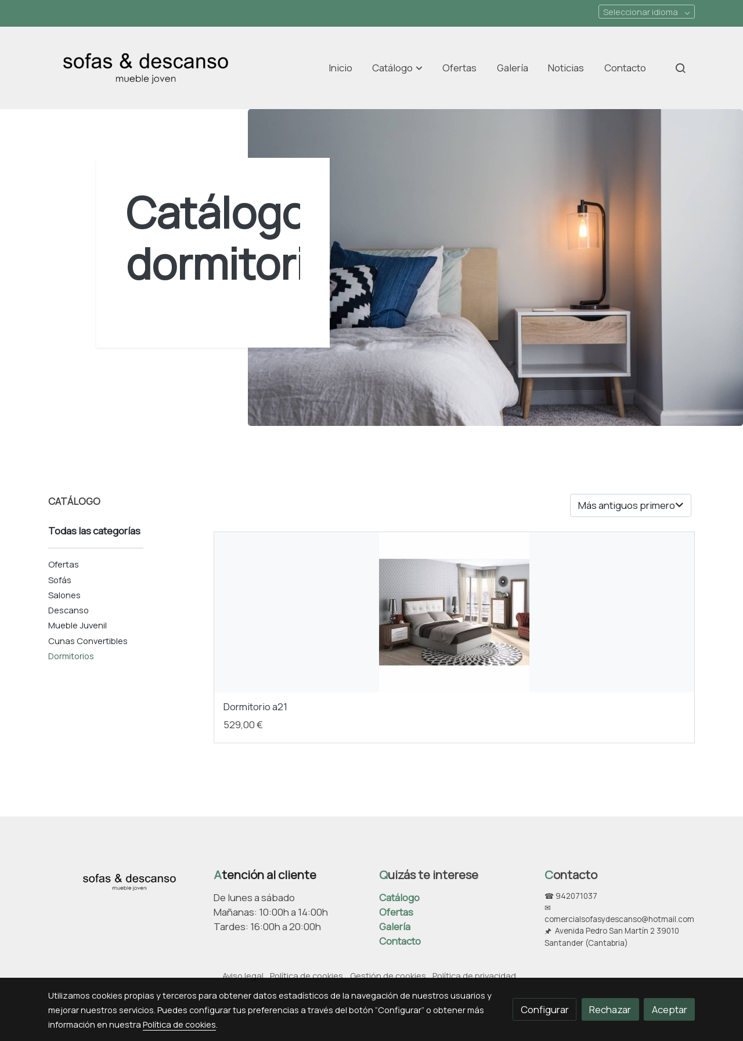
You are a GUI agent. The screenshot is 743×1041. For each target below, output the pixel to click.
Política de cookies (306, 975)
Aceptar (669, 1009)
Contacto (400, 941)
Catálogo (399, 897)
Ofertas (396, 912)
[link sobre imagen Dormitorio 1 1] (454, 612)
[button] (397, 67)
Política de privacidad (474, 975)
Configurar (545, 1009)
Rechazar (610, 1009)
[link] (146, 68)
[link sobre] (123, 879)
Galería (394, 926)
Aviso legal (243, 975)
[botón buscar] (680, 68)
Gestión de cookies (388, 975)
